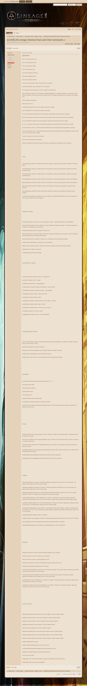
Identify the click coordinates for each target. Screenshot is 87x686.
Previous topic (69, 43)
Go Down (9, 48)
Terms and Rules (74, 684)
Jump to (58, 674)
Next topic (77, 43)
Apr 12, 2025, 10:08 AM (27, 52)
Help (69, 684)
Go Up (8, 667)
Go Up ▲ (81, 684)
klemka (9, 53)
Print (78, 48)
